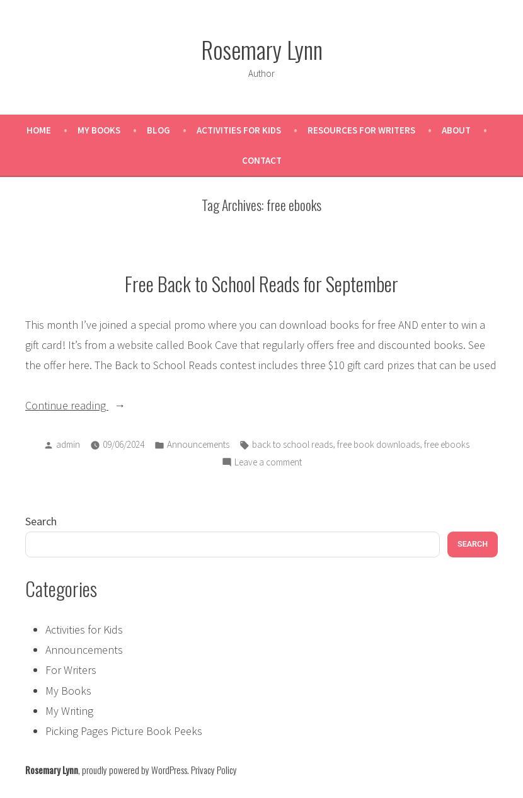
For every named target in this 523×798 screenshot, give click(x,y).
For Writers (70, 670)
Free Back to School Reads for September (261, 283)
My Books (99, 130)
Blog (158, 130)
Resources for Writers (361, 130)
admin (68, 444)
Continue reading (94, 406)
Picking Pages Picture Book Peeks (123, 731)
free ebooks (446, 444)
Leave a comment (268, 462)
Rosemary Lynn (262, 49)
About (456, 130)
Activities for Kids (239, 130)
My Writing (69, 711)
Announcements (198, 444)
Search (41, 521)
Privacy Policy (214, 770)
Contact (262, 160)
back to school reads (292, 444)
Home (38, 130)
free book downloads (378, 444)
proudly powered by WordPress (134, 770)
